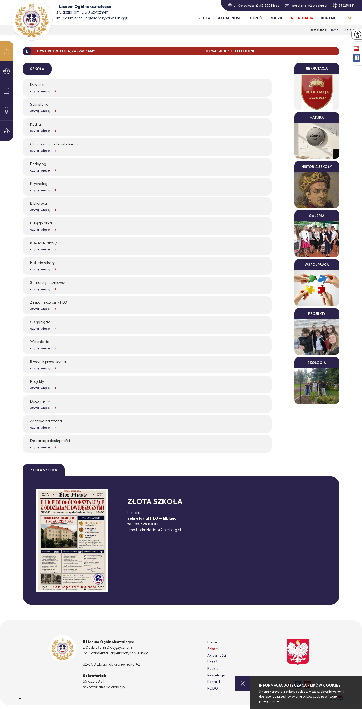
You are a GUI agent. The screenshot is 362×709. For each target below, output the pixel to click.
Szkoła (203, 18)
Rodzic (276, 18)
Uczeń (256, 18)
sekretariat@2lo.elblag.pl (306, 5)
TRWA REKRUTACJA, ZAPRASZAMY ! (66, 51)
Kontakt (329, 18)
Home (212, 642)
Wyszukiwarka (349, 17)
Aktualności (230, 18)
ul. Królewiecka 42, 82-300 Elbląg (253, 5)
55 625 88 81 (344, 5)
